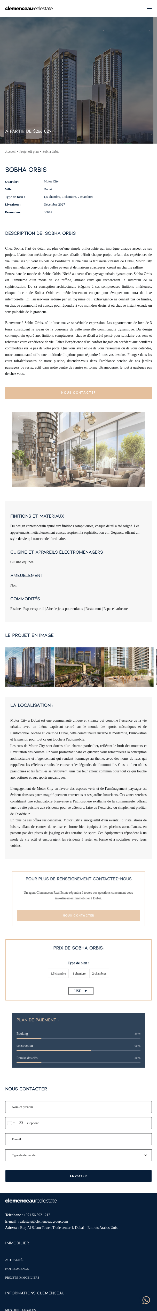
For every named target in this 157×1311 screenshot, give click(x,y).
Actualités (14, 1260)
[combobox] (14, 1123)
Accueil (10, 151)
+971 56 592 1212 (37, 1215)
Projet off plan (29, 151)
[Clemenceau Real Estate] (29, 8)
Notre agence (17, 1269)
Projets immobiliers (22, 1277)
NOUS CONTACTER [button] (78, 392)
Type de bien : (78, 966)
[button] (149, 8)
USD (78, 980)
